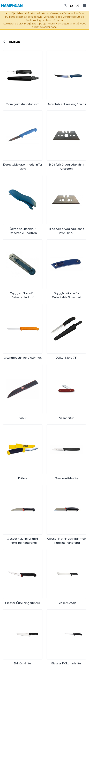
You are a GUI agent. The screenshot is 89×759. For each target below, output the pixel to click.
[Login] (77, 5)
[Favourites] (71, 5)
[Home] (12, 5)
